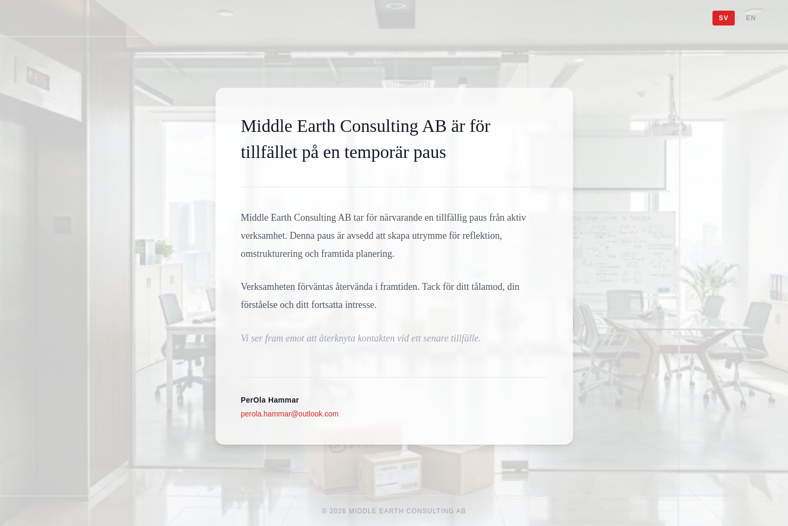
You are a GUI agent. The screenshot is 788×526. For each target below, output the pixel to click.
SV (723, 18)
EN (751, 18)
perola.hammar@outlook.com (290, 414)
